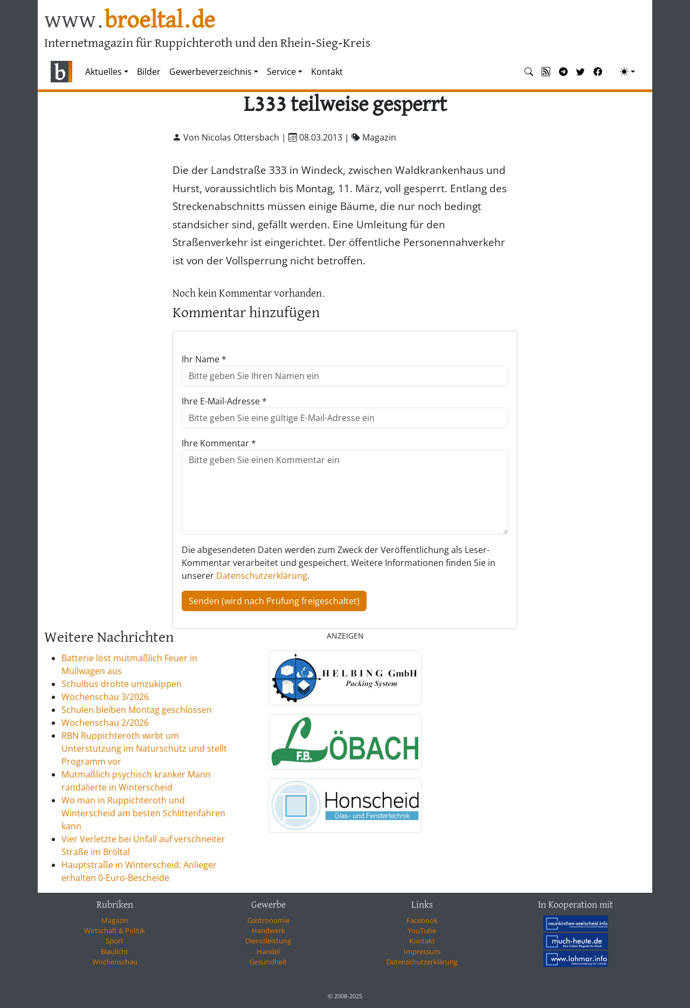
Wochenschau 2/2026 (105, 723)
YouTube (422, 930)
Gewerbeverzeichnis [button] (210, 72)
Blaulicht (114, 951)
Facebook (422, 920)
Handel (268, 951)
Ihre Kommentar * (219, 443)
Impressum (422, 951)
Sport (114, 941)
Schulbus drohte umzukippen (121, 684)
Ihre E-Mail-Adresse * (224, 401)
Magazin (114, 920)
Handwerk (268, 930)
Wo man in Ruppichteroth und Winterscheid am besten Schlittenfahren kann (143, 813)
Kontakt (327, 72)
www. (129, 21)
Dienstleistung (268, 941)
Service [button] (281, 72)
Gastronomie (268, 920)
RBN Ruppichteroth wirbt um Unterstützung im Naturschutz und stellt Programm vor (144, 748)
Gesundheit (268, 962)
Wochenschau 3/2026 (105, 697)
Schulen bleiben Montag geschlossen (136, 710)
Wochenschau (114, 962)
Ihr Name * (204, 359)
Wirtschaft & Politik (114, 930)
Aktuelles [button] (103, 72)
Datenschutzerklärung (261, 576)
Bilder (149, 72)
